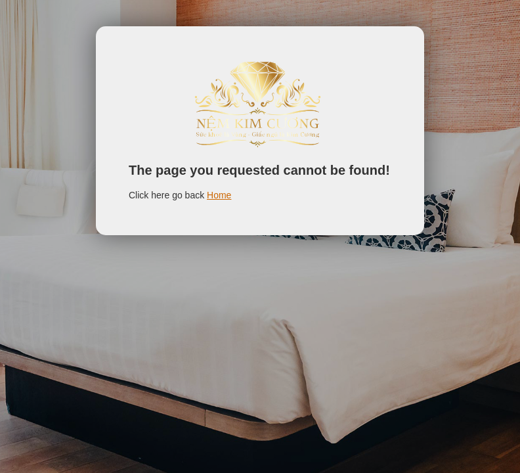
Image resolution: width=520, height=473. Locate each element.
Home (219, 195)
